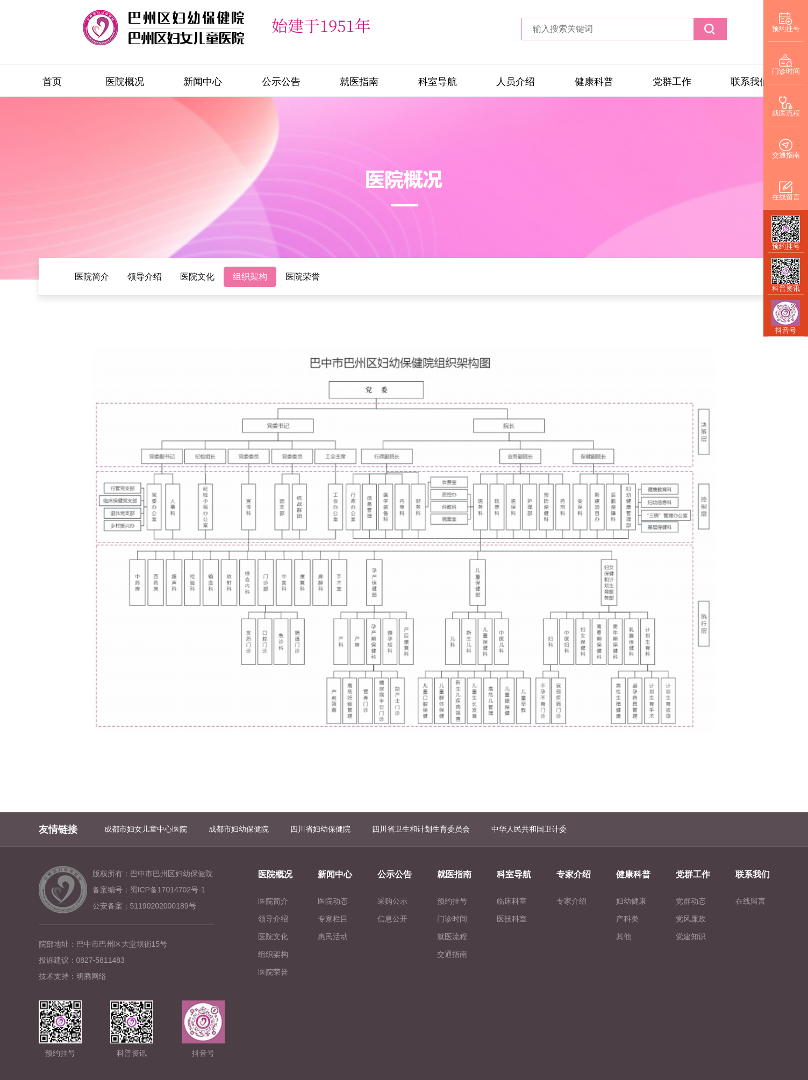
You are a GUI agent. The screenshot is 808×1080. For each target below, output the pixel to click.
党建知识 (691, 936)
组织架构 (250, 276)
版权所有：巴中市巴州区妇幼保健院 (152, 873)
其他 (623, 936)
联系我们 (750, 81)
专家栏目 (333, 918)
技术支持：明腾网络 (72, 976)
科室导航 (437, 81)
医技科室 (512, 918)
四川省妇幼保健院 (320, 829)
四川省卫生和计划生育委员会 (421, 829)
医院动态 (333, 901)
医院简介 (92, 276)
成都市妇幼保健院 (239, 829)
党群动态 (691, 901)
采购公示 (392, 901)
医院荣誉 (302, 276)
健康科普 (594, 81)
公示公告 (281, 81)
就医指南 (359, 81)
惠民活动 (333, 936)
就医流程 (452, 936)
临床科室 (512, 901)
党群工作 (672, 81)
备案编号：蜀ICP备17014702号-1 (148, 889)
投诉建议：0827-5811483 (82, 960)
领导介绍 (144, 276)
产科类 (627, 918)
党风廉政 (691, 918)
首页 (52, 81)
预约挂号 (452, 901)
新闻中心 (202, 81)
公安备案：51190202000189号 (144, 906)
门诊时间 (452, 918)
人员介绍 (515, 81)
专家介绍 (573, 874)
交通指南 (452, 954)
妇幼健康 (631, 901)
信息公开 (392, 918)
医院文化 (197, 276)
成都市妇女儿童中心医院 (145, 829)
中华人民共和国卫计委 (529, 829)
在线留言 (750, 901)
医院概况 (124, 81)
